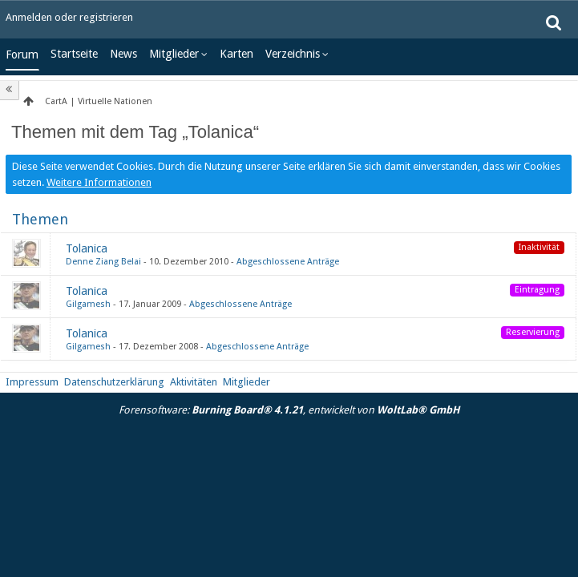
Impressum (32, 382)
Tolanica (86, 248)
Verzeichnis (292, 53)
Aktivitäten (193, 382)
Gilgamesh (88, 304)
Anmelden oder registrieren (69, 17)
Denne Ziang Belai (103, 261)
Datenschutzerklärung (114, 382)
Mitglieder (174, 53)
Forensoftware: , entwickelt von (289, 410)
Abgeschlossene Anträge (287, 261)
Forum (22, 54)
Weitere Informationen (99, 182)
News (123, 53)
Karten (236, 53)
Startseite (74, 53)
